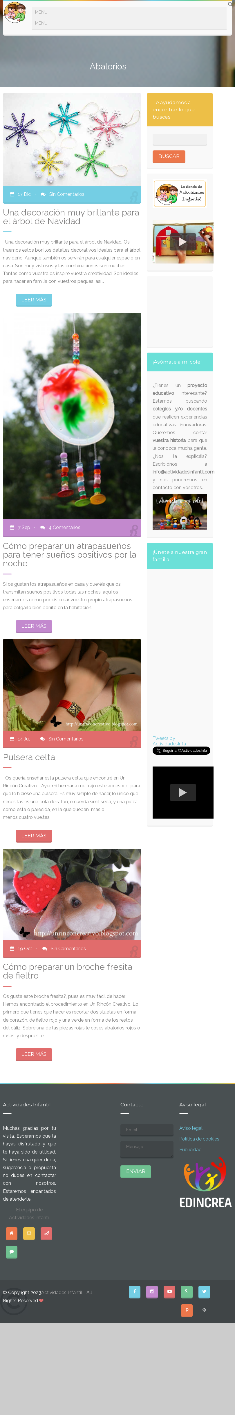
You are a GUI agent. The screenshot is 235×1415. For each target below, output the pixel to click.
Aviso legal (191, 1128)
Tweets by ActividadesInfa (169, 741)
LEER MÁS (33, 300)
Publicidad (190, 1149)
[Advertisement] (183, 311)
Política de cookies (199, 1139)
